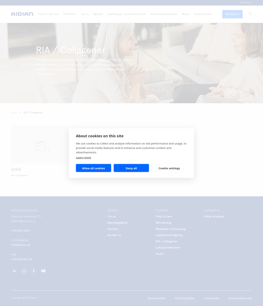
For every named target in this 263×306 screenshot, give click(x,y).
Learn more (83, 157)
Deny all (131, 168)
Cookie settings (169, 168)
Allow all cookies (93, 168)
